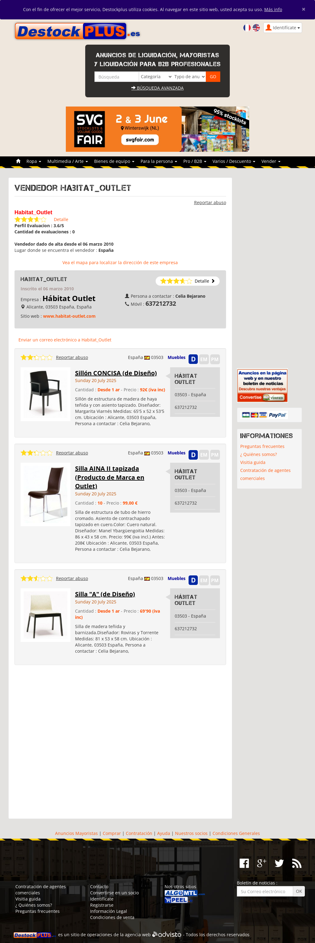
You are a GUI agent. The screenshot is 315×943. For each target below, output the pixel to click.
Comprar (112, 833)
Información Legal (108, 911)
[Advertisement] (120, 742)
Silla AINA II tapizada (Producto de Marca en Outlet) (109, 477)
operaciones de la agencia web (119, 934)
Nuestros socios (191, 833)
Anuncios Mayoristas (76, 833)
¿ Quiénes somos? (258, 454)
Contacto (99, 886)
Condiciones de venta (112, 917)
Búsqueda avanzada (157, 88)
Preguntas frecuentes (262, 446)
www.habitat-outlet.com (69, 316)
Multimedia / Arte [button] (67, 161)
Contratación (139, 833)
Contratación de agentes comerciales (265, 474)
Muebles (176, 357)
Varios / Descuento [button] (234, 161)
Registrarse (102, 905)
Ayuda (163, 833)
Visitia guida (252, 462)
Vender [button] (271, 161)
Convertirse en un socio (114, 893)
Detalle (61, 219)
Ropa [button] (33, 161)
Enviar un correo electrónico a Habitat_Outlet (64, 340)
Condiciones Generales (236, 833)
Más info (273, 9)
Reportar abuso (210, 202)
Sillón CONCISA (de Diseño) (116, 373)
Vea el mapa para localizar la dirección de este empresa (120, 262)
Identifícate (102, 899)
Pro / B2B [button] (194, 161)
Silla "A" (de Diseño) (105, 594)
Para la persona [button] (159, 161)
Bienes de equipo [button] (114, 161)
